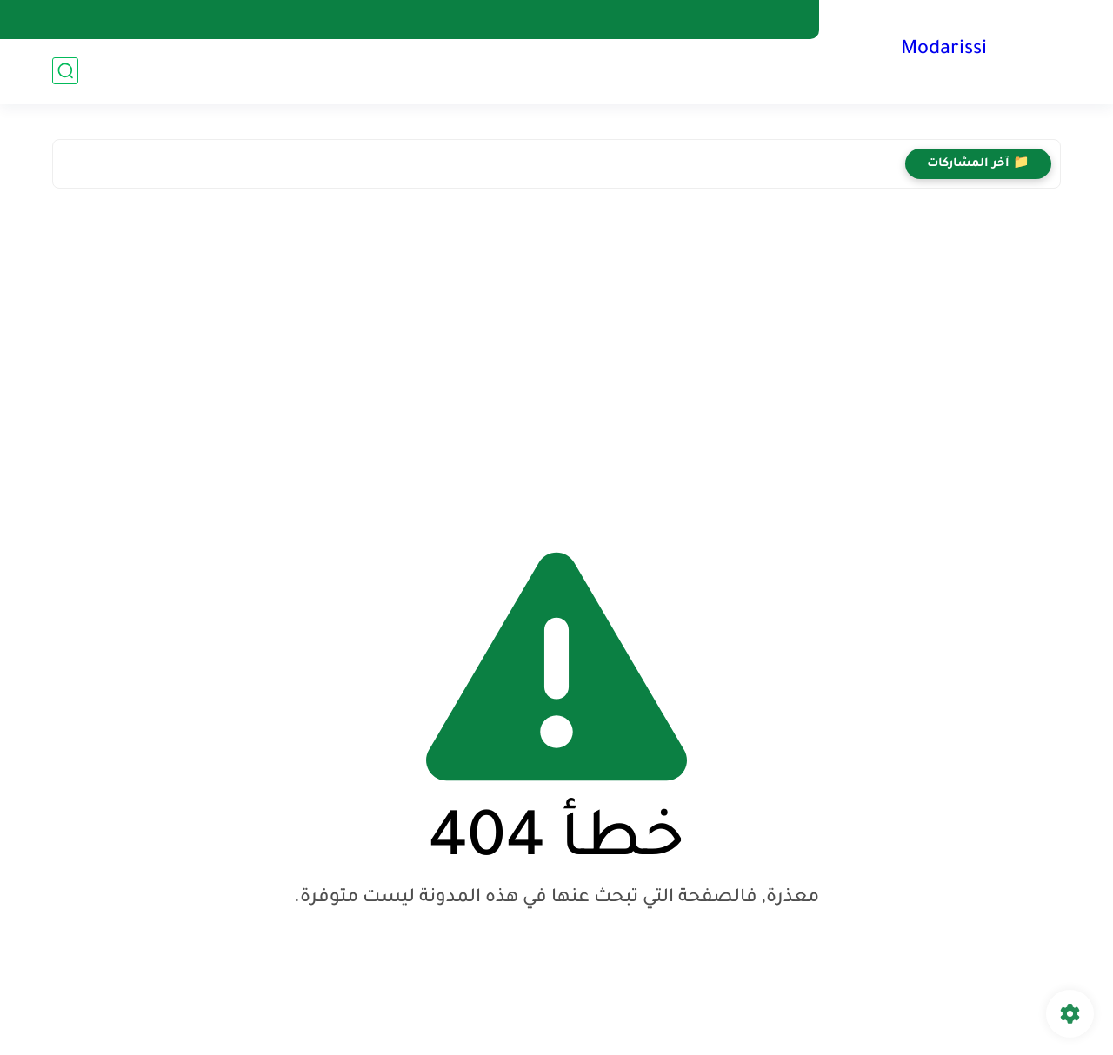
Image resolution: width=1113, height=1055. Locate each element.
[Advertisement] (556, 353)
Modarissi (944, 50)
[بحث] (65, 70)
